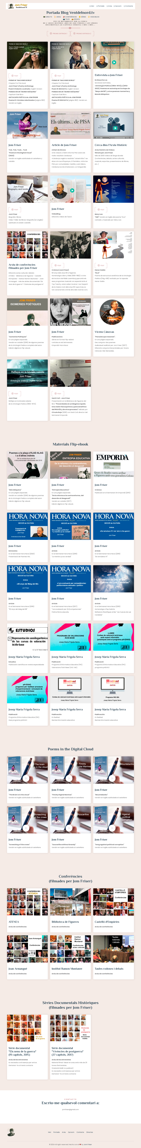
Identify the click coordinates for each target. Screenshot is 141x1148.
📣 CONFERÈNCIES (70, 17)
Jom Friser (88, 1144)
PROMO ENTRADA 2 (82, 33)
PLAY (15, 76)
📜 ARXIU (57, 17)
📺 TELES (66, 19)
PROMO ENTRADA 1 (58, 33)
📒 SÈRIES (82, 17)
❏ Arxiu (109, 6)
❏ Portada (100, 6)
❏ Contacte (128, 6)
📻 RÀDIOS (76, 19)
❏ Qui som (117, 6)
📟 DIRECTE (47, 17)
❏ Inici (91, 6)
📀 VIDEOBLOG (93, 17)
